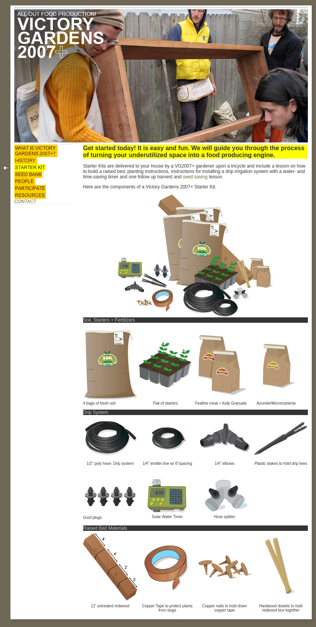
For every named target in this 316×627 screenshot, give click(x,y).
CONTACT (25, 201)
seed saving (195, 177)
